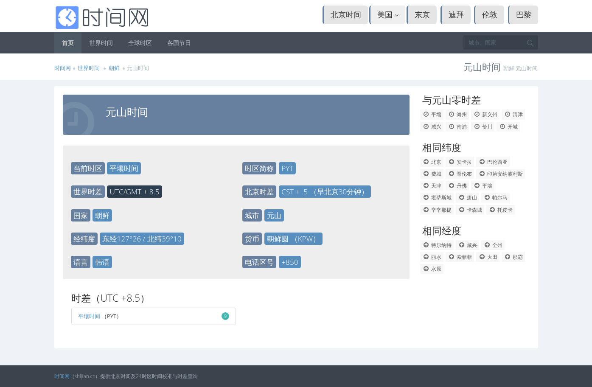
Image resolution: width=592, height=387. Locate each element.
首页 (68, 43)
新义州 (485, 114)
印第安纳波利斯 (500, 173)
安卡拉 (460, 161)
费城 (431, 173)
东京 (422, 14)
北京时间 (346, 14)
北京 (431, 161)
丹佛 (457, 185)
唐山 (467, 197)
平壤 (431, 114)
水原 (431, 268)
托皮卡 (500, 209)
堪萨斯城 (437, 197)
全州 (492, 245)
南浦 (457, 126)
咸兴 (431, 126)
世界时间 (101, 43)
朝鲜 (115, 68)
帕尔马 (495, 197)
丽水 (431, 257)
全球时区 (140, 43)
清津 (513, 114)
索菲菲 (460, 257)
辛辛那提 (437, 209)
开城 (508, 126)
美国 (387, 14)
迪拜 (456, 14)
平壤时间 (89, 316)
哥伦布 (460, 173)
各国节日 (179, 43)
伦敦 (489, 14)
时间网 (62, 68)
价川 (482, 126)
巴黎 (523, 14)
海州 (457, 114)
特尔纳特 (437, 245)
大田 (487, 257)
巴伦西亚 (493, 161)
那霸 (513, 257)
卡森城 (470, 209)
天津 (431, 185)
